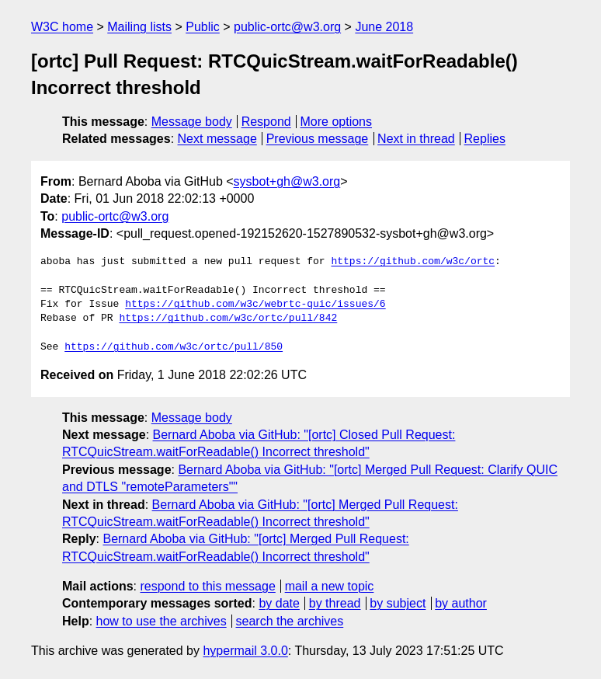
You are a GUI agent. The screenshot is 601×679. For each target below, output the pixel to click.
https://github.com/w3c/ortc (413, 262)
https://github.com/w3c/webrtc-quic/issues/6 (255, 305)
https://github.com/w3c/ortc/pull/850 (173, 347)
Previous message (317, 138)
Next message (217, 138)
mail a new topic (329, 586)
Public (203, 26)
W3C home (62, 26)
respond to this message (207, 586)
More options (336, 121)
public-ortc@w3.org (287, 26)
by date (279, 603)
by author (461, 603)
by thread (335, 603)
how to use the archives (161, 621)
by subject (398, 603)
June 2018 (384, 26)
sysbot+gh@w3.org (287, 181)
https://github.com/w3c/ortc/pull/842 (228, 319)
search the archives (290, 621)
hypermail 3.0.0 (245, 650)
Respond (266, 121)
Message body (191, 121)
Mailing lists (139, 26)
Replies (484, 138)
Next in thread (416, 138)
